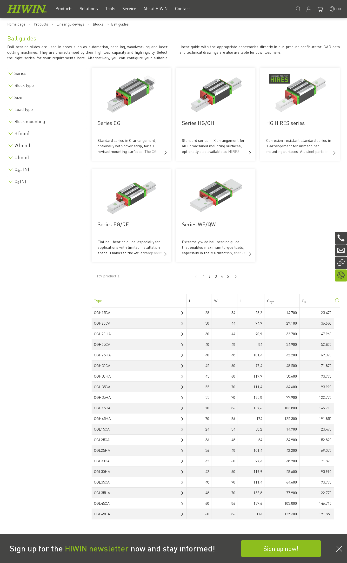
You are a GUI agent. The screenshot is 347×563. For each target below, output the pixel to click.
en (338, 8)
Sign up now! (281, 548)
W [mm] (22, 145)
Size (18, 97)
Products (41, 24)
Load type (23, 109)
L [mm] (21, 157)
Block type (24, 85)
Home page (16, 24)
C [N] (21, 169)
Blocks (98, 24)
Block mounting (29, 121)
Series (20, 73)
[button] (165, 153)
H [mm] (21, 133)
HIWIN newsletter (97, 548)
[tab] (47, 72)
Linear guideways (70, 24)
